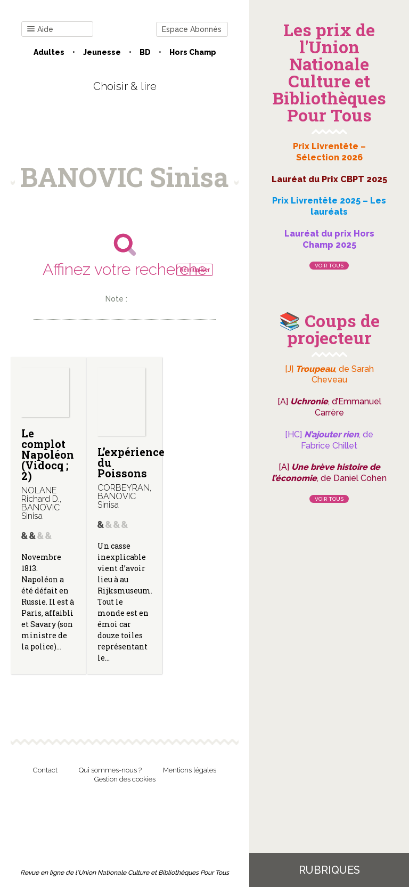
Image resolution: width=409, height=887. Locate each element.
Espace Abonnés (192, 29)
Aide (40, 29)
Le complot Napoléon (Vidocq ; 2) (47, 454)
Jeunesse (102, 52)
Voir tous (329, 265)
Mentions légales (189, 770)
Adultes (49, 52)
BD (145, 52)
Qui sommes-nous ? (110, 770)
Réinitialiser (194, 270)
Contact (45, 770)
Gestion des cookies (125, 779)
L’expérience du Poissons (131, 462)
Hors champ (192, 52)
